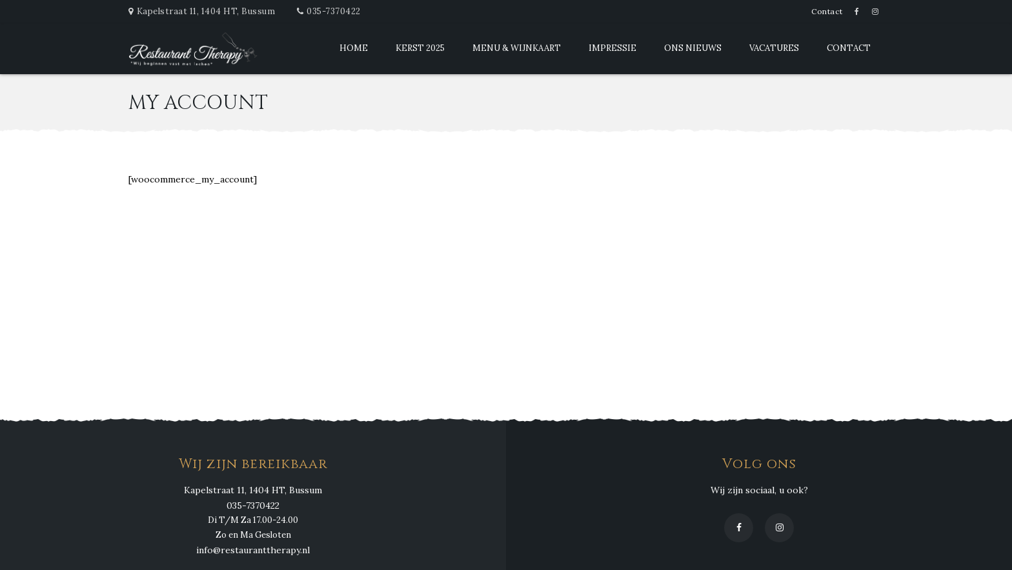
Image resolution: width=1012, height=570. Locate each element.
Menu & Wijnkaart (516, 48)
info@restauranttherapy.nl (253, 550)
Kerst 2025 (420, 48)
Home (353, 48)
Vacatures (774, 48)
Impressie (612, 48)
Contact (827, 11)
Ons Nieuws (693, 48)
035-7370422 (334, 11)
